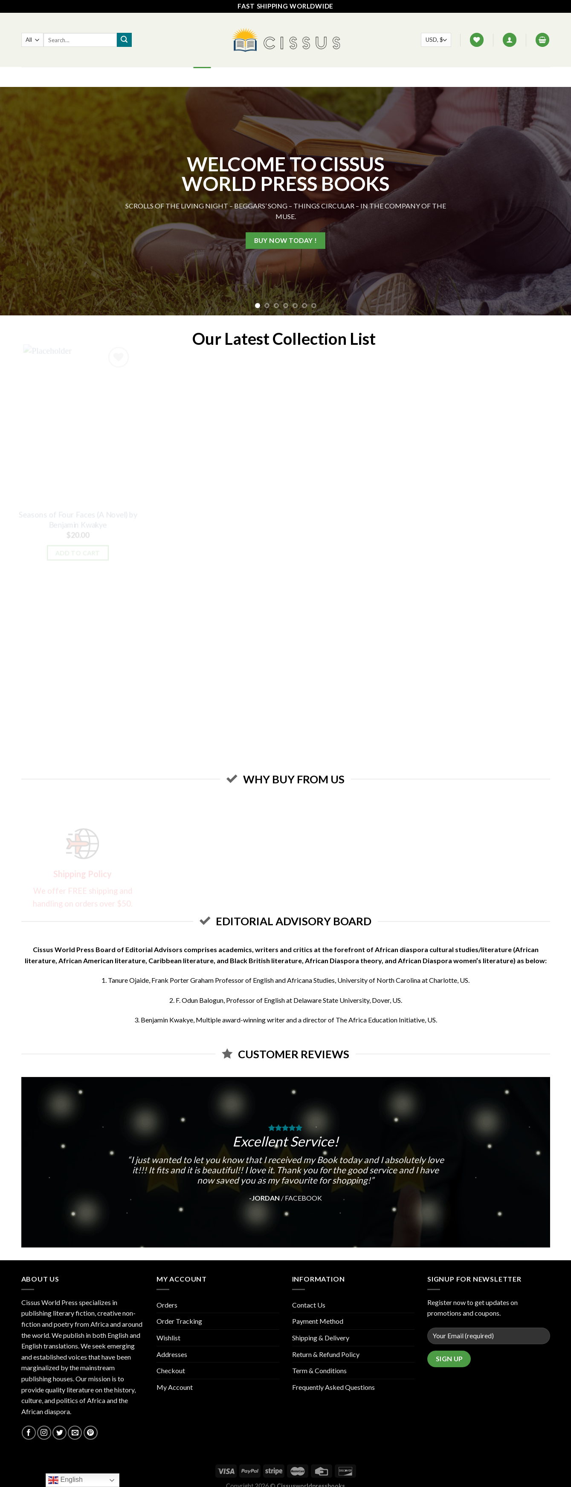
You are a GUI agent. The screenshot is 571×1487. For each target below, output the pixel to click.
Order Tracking (179, 1321)
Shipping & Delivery (320, 1338)
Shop (230, 76)
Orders (167, 1305)
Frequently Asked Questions (333, 1387)
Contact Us (290, 76)
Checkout (171, 1370)
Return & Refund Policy (325, 1354)
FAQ (255, 76)
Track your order (348, 76)
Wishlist (168, 1338)
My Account (175, 1387)
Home (202, 76)
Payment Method (317, 1321)
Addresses (172, 1354)
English (65, 1480)
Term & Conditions (319, 1370)
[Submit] (124, 40)
